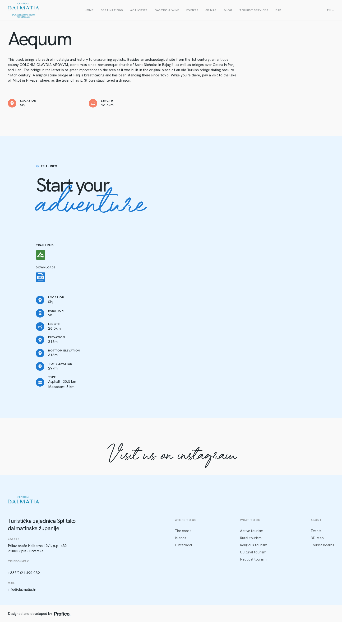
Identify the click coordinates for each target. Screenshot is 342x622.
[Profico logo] (62, 614)
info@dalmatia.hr (22, 589)
